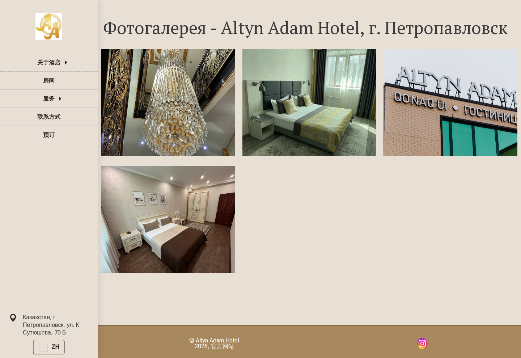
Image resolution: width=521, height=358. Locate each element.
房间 (49, 80)
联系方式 (48, 116)
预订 (49, 134)
